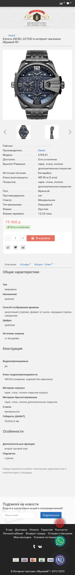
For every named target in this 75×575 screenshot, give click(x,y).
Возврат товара (36, 533)
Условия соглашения (46, 537)
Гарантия (47, 529)
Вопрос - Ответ (44, 264)
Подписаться (51, 515)
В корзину (40, 238)
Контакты (61, 529)
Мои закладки (22, 537)
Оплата (34, 529)
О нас (9, 529)
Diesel (11, 35)
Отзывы (25, 264)
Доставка (21, 529)
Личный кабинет (13, 533)
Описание (10, 264)
